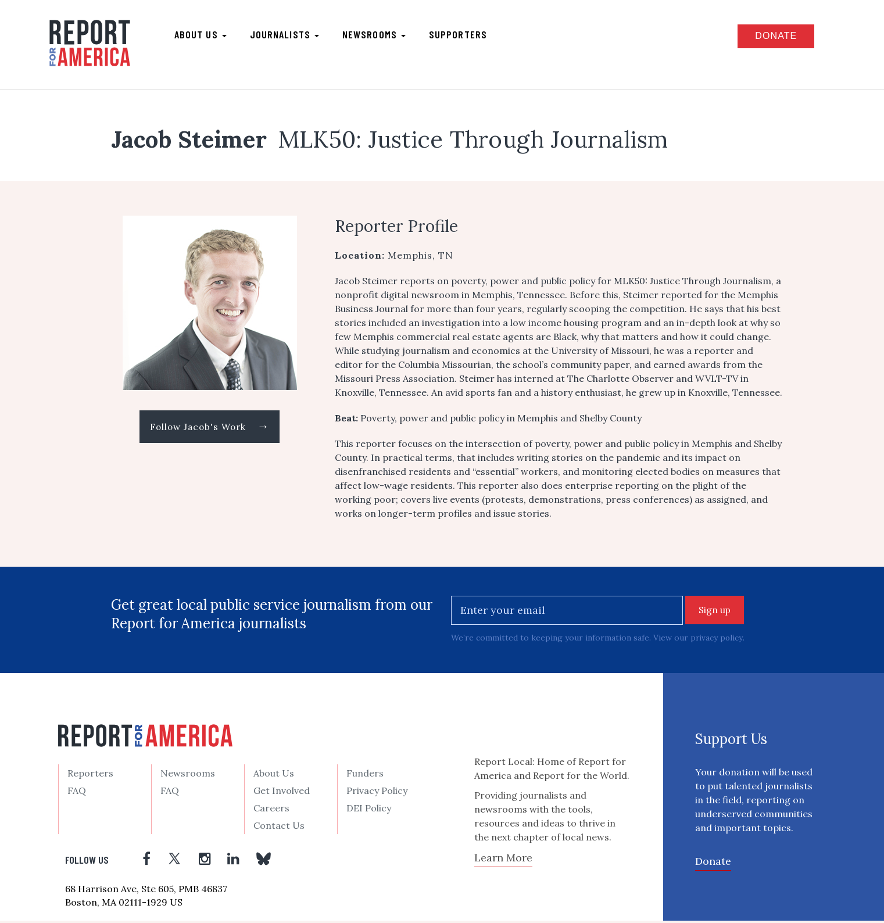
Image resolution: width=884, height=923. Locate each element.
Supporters (464, 35)
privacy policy (716, 640)
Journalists (290, 35)
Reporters (90, 775)
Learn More (503, 860)
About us (207, 35)
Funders (365, 775)
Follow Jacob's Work (209, 428)
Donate (767, 37)
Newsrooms (380, 35)
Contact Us (279, 827)
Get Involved (281, 793)
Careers (271, 810)
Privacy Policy (376, 793)
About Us (273, 775)
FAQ (76, 793)
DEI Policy (368, 810)
